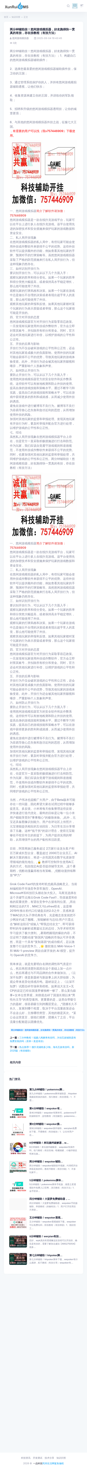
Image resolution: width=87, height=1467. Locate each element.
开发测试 (37, 1457)
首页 (6, 17)
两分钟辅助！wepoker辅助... (46, 1161)
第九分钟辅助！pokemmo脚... (46, 1089)
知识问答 (16, 17)
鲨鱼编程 (59, 1463)
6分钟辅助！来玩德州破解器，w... (48, 1142)
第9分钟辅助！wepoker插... (45, 1124)
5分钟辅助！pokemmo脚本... (46, 1180)
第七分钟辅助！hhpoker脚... (45, 1255)
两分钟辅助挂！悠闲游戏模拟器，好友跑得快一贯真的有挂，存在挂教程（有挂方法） (48, 1030)
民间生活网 (48, 1463)
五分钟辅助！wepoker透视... (46, 1217)
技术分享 (49, 1457)
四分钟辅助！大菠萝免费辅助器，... (49, 1198)
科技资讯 (26, 1457)
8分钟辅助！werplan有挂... (45, 1236)
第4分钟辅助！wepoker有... (45, 1108)
